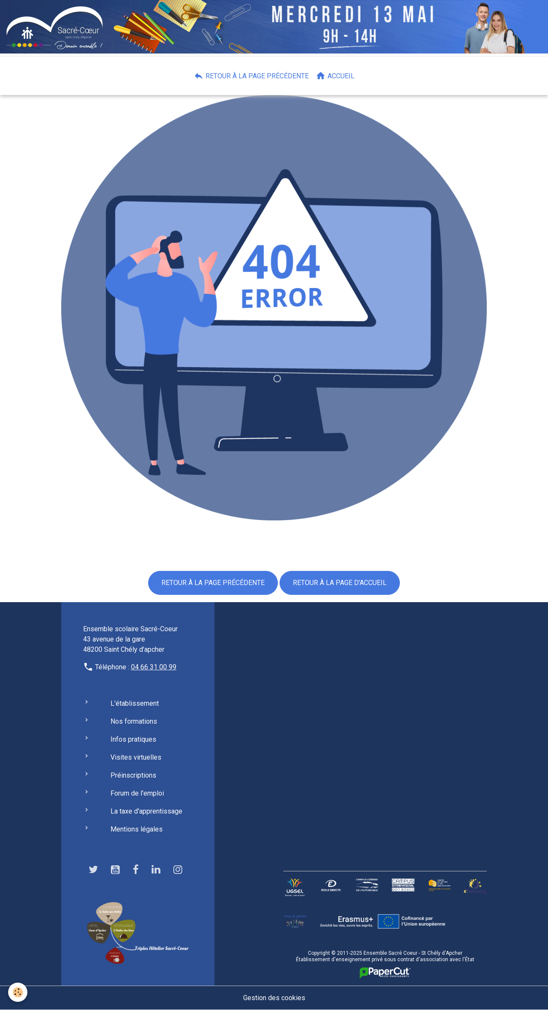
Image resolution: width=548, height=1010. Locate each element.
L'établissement (134, 703)
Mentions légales (136, 829)
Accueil (335, 76)
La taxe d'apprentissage (146, 811)
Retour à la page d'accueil (340, 583)
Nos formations (133, 721)
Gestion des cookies (274, 998)
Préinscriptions (133, 775)
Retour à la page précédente (251, 76)
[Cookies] (18, 992)
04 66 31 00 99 (153, 667)
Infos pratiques (133, 739)
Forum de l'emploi (137, 793)
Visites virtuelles (135, 757)
